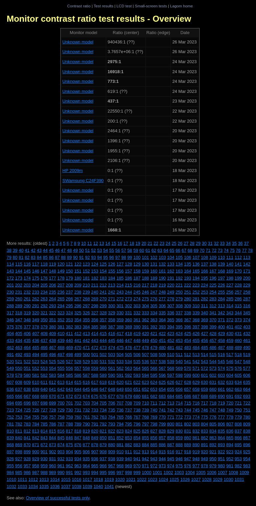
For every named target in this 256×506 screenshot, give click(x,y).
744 (187, 409)
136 (196, 264)
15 (113, 243)
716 (196, 402)
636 (10, 389)
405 (18, 333)
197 (221, 278)
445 (111, 340)
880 (111, 444)
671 (61, 396)
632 (221, 382)
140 (230, 264)
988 (44, 472)
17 (125, 243)
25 (174, 243)
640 (44, 389)
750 (238, 409)
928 (27, 458)
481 (170, 347)
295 (69, 305)
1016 (76, 479)
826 (145, 431)
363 (154, 319)
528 (78, 361)
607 (10, 382)
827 (154, 431)
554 (52, 368)
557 (78, 368)
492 (18, 354)
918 (187, 451)
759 (69, 416)
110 (221, 257)
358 (111, 319)
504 (120, 354)
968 (120, 465)
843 (44, 437)
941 (137, 458)
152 (86, 271)
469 (69, 347)
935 (86, 458)
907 (94, 451)
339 (196, 312)
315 (238, 305)
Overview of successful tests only (58, 497)
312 (213, 305)
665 (10, 396)
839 (10, 437)
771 (170, 416)
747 (213, 409)
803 (196, 424)
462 (10, 347)
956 (18, 465)
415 (103, 333)
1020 (120, 479)
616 (86, 382)
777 (221, 416)
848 (86, 437)
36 (240, 243)
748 (221, 409)
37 (246, 243)
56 (117, 250)
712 (162, 402)
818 (78, 431)
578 (10, 375)
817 (69, 431)
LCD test (124, 6)
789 (78, 424)
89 (69, 257)
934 (78, 458)
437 (44, 340)
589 (103, 375)
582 (44, 375)
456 (204, 340)
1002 (168, 472)
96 (111, 257)
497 (61, 354)
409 (52, 333)
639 (35, 389)
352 (61, 319)
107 (196, 257)
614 (69, 382)
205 (44, 285)
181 (86, 278)
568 (170, 368)
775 (204, 416)
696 (27, 402)
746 (204, 409)
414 (94, 333)
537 (154, 361)
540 (179, 361)
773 (187, 416)
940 (128, 458)
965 (94, 465)
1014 (55, 479)
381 (61, 326)
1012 (33, 479)
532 (111, 361)
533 (120, 361)
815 (52, 431)
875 (69, 444)
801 (179, 424)
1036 (55, 486)
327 (94, 312)
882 (128, 444)
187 (137, 278)
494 (35, 354)
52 (93, 250)
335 (162, 312)
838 (246, 431)
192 (179, 278)
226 (221, 285)
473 (103, 347)
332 (137, 312)
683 (162, 396)
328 (103, 312)
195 (204, 278)
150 (69, 271)
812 (27, 431)
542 (196, 361)
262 (35, 298)
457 (213, 340)
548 (246, 361)
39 (15, 250)
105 (179, 257)
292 (44, 305)
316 (246, 305)
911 (128, 451)
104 (170, 257)
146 (35, 271)
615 (78, 382)
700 (61, 402)
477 (137, 347)
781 (10, 424)
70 (202, 250)
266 (69, 298)
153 (94, 271)
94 (99, 257)
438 (52, 340)
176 (44, 278)
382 (69, 326)
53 (99, 250)
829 (170, 431)
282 (204, 298)
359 (120, 319)
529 (86, 361)
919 (196, 451)
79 (9, 257)
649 (120, 389)
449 (145, 340)
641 (52, 389)
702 (78, 402)
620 (120, 382)
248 (162, 292)
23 (162, 243)
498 (69, 354)
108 (204, 257)
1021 (131, 479)
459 (230, 340)
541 (187, 361)
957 (27, 465)
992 (78, 472)
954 (246, 458)
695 (18, 402)
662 (230, 389)
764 (111, 416)
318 (18, 312)
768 (145, 416)
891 (204, 444)
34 (228, 243)
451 (162, 340)
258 (246, 292)
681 (145, 396)
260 (18, 298)
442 (86, 340)
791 (94, 424)
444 (103, 340)
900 (35, 451)
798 (154, 424)
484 (196, 347)
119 (52, 264)
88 (63, 257)
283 (213, 298)
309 (187, 305)
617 (94, 382)
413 (86, 333)
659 (204, 389)
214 (120, 285)
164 (187, 271)
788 (69, 424)
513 (196, 354)
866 (238, 437)
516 (221, 354)
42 (33, 250)
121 (69, 264)
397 (196, 326)
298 (94, 305)
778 (230, 416)
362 (145, 319)
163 (179, 271)
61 (147, 250)
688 (204, 396)
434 (18, 340)
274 (137, 298)
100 (137, 257)
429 (221, 333)
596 (162, 375)
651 (137, 389)
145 (27, 271)
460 (238, 340)
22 (156, 243)
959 (44, 465)
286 (238, 298)
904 (69, 451)
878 (94, 444)
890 (196, 444)
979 (213, 465)
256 (230, 292)
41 (27, 250)
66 (178, 250)
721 (238, 402)
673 (78, 396)
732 (86, 409)
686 (187, 396)
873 (52, 444)
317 (10, 312)
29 (198, 243)
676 (103, 396)
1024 (163, 479)
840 (18, 437)
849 (94, 437)
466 (44, 347)
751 (246, 409)
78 (250, 250)
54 (105, 250)
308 (179, 305)
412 (78, 333)
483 (187, 347)
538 (162, 361)
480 (162, 347)
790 (86, 424)
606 (246, 375)
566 (154, 368)
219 (162, 285)
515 (213, 354)
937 (103, 458)
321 (44, 312)
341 (213, 312)
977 (196, 465)
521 (18, 361)
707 (120, 402)
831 (187, 431)
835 (221, 431)
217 (145, 285)
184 (111, 278)
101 (145, 257)
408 (44, 333)
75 (232, 250)
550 (18, 368)
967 (111, 465)
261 (27, 298)
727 (44, 409)
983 (246, 465)
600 (196, 375)
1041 (109, 486)
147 (44, 271)
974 (170, 465)
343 (230, 312)
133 (170, 264)
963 (78, 465)
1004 (190, 472)
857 (162, 437)
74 (226, 250)
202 (18, 285)
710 (145, 402)
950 (213, 458)
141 (238, 264)
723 (10, 409)
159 (145, 271)
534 (128, 361)
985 (18, 472)
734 (103, 409)
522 (27, 361)
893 (221, 444)
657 (187, 389)
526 (61, 361)
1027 (196, 479)
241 (103, 292)
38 (9, 250)
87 (57, 257)
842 (35, 437)
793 (111, 424)
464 (27, 347)
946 (179, 458)
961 (61, 465)
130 (145, 264)
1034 (33, 486)
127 (120, 264)
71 (208, 250)
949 (204, 458)
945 (170, 458)
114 (10, 264)
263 (44, 298)
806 (221, 424)
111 (230, 257)
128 (128, 264)
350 (44, 319)
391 (145, 326)
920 (204, 451)
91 (81, 257)
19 (137, 243)
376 (18, 326)
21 (149, 243)
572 (204, 368)
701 (69, 402)
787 (61, 424)
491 (10, 354)
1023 (152, 479)
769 (154, 416)
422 (162, 333)
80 (15, 257)
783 (27, 424)
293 (52, 305)
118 (44, 264)
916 (170, 451)
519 (246, 354)
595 (154, 375)
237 (69, 292)
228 (238, 285)
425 (187, 333)
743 (179, 409)
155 (111, 271)
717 (204, 402)
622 (137, 382)
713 (170, 402)
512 (187, 354)
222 (187, 285)
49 (75, 250)
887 (170, 444)
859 (179, 437)
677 (111, 396)
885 (154, 444)
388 (120, 326)
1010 (11, 479)
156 (120, 271)
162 (170, 271)
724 (18, 409)
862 (204, 437)
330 (120, 312)
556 (69, 368)
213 (111, 285)
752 (10, 416)
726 (35, 409)
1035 (44, 486)
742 (170, 409)
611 (44, 382)
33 (222, 243)
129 (137, 264)
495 (44, 354)
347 (18, 319)
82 (27, 257)
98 (123, 257)
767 (137, 416)
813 (35, 431)
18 (131, 243)
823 (120, 431)
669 (44, 396)
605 (238, 375)
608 (18, 382)
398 (204, 326)
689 (213, 396)
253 (204, 292)
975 (179, 465)
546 (230, 361)
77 (244, 250)
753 (18, 416)
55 (111, 250)
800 (170, 424)
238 (78, 292)
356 (94, 319)
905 (78, 451)
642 (61, 389)
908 (103, 451)
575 (230, 368)
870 (27, 444)
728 (52, 409)
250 (179, 292)
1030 (228, 479)
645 (86, 389)
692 (238, 396)
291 (35, 305)
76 (238, 250)
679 (128, 396)
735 (111, 409)
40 (21, 250)
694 (10, 402)
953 (238, 458)
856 (154, 437)
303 (137, 305)
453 (179, 340)
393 (162, 326)
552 (35, 368)
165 (196, 271)
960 (52, 465)
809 (246, 424)
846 (69, 437)
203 (27, 285)
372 (230, 319)
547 (238, 361)
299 (103, 305)
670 (52, 396)
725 (27, 409)
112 (238, 257)
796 (137, 424)
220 (170, 285)
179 (69, 278)
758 (61, 416)
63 (159, 250)
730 (69, 409)
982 (238, 465)
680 (137, 396)
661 (221, 389)
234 (44, 292)
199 (238, 278)
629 (196, 382)
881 (120, 444)
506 (137, 354)
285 (230, 298)
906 (86, 451)
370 (213, 319)
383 (78, 326)
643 (69, 389)
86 (51, 257)
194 (196, 278)
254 (213, 292)
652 (145, 389)
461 (246, 340)
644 (78, 389)
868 (10, 444)
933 (69, 458)
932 (61, 458)
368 (196, 319)
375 (10, 326)
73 (220, 250)
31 (210, 243)
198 (230, 278)
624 (154, 382)
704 (94, 402)
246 (145, 292)
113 (246, 257)
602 (213, 375)
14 (107, 243)
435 (27, 340)
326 (86, 312)
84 (39, 257)
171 (246, 271)
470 (78, 347)
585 (69, 375)
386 (103, 326)
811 (18, 431)
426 (196, 333)
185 (120, 278)
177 (52, 278)
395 (179, 326)
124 (94, 264)
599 (187, 375)
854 (137, 437)
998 (128, 472)
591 (120, 375)
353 (69, 319)
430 (230, 333)
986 (27, 472)
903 (61, 451)
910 (120, 451)
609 (27, 382)
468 (61, 347)
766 (128, 416)
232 (27, 292)
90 (75, 257)
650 (128, 389)
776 (213, 416)
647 (103, 389)
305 (154, 305)
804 (204, 424)
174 (27, 278)
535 (137, 361)
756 (44, 416)
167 (213, 271)
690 (221, 396)
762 (94, 416)
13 (101, 243)
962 (69, 465)
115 (18, 264)
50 (81, 250)
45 (51, 250)
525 (52, 361)
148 (52, 271)
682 (154, 396)
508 (154, 354)
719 (221, 402)
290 (27, 305)
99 (129, 257)
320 (35, 312)
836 (230, 431)
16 (119, 243)
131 (154, 264)
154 (103, 271)
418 (128, 333)
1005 (201, 472)
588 (94, 375)
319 (27, 312)
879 (103, 444)
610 (35, 382)
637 (18, 389)
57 (123, 250)
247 (154, 292)
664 (246, 389)
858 (170, 437)
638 (27, 389)
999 (137, 472)
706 (111, 402)
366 (179, 319)
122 (78, 264)
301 (120, 305)
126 (111, 264)
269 (94, 298)
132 (162, 264)
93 (93, 257)
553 (44, 368)
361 (137, 319)
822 (111, 431)
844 (52, 437)
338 (187, 312)
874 (61, 444)
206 (52, 285)
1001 (157, 472)
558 (86, 368)
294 (61, 305)
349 (35, 319)
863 (213, 437)
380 (52, 326)
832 (196, 431)
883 (137, 444)
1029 (217, 479)
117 (35, 264)
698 (44, 402)
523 (35, 361)
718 (213, 402)
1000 (146, 472)
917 (179, 451)
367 (187, 319)
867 (246, 437)
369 (204, 319)
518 (238, 354)
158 (137, 271)
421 (154, 333)
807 (230, 424)
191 (170, 278)
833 (204, 431)
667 (27, 396)
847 (78, 437)
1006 (212, 472)
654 (162, 389)
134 (179, 264)
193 (187, 278)
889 (187, 444)
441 (78, 340)
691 (230, 396)
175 (35, 278)
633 (230, 382)
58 (129, 250)
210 (86, 285)
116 (27, 264)
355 (86, 319)
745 (196, 409)
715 (187, 402)
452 (170, 340)
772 (179, 416)
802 (187, 424)
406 (27, 333)
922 (221, 451)
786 (52, 424)
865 (230, 437)
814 (44, 431)
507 (145, 354)
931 (52, 458)
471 (86, 347)
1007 (222, 472)
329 (111, 312)
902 (52, 451)
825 (137, 431)
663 (238, 389)
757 (52, 416)
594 (145, 375)
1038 (76, 486)
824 (128, 431)
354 (78, 319)
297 (86, 305)
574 (221, 368)
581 (35, 375)
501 (94, 354)
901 (44, 451)
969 (128, 465)
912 (137, 451)
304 (145, 305)
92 (87, 257)
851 (111, 437)
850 (103, 437)
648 (111, 389)
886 (162, 444)
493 (27, 354)
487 (221, 347)
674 (86, 396)
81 (21, 257)
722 (246, 402)
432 (246, 333)
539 (170, 361)
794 (120, 424)
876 (78, 444)
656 (179, 389)
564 (137, 368)
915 (162, 451)
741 (162, 409)
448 (137, 340)
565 (145, 368)
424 (179, 333)
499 (78, 354)
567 (162, 368)
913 (145, 451)
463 (18, 347)
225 (213, 285)
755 (35, 416)
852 (120, 437)
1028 (207, 479)
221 (179, 285)
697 (35, 402)
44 (45, 250)
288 (10, 305)
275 (145, 298)
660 (213, 389)
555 (61, 368)
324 (69, 312)
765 (120, 416)
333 (145, 312)
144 (18, 271)
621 (128, 382)
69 (196, 250)
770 (162, 416)
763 (103, 416)
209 (78, 285)
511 (179, 354)
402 (238, 326)
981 (230, 465)
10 (83, 243)
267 (78, 298)
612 (52, 382)
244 (128, 292)
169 (230, 271)
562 (120, 368)
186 (128, 278)
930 (44, 458)
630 (204, 382)
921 (213, 451)
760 (78, 416)
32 (216, 243)
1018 (98, 479)
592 (128, 375)
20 (143, 243)
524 (44, 361)
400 (221, 326)
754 (27, 416)
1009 (244, 472)
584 (61, 375)
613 (61, 382)
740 (154, 409)
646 (94, 389)
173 (18, 278)
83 (33, 257)
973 (162, 465)
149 (61, 271)
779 (238, 416)
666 (18, 396)
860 (187, 437)
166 (204, 271)
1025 (174, 479)
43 (39, 250)
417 (120, 333)
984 (10, 472)
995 (103, 472)
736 (120, 409)
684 (170, 396)
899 (27, 451)
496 (52, 354)
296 (78, 305)
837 (238, 431)
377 (27, 326)
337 (179, 312)
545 (221, 361)
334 (154, 312)
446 (120, 340)
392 (154, 326)
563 (128, 368)
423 (170, 333)
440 (69, 340)
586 (78, 375)
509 (162, 354)
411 (69, 333)
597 (170, 375)
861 (196, 437)
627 (179, 382)
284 (221, 298)
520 (10, 361)
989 (52, 472)
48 (69, 250)
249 (170, 292)
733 (94, 409)
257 (238, 292)
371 (221, 319)
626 (170, 382)
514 (204, 354)
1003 (179, 472)
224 (204, 285)
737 (128, 409)
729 (61, 409)
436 (35, 340)
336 (170, 312)
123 (86, 264)
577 (246, 368)
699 (52, 402)
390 (137, 326)
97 (117, 257)
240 (94, 292)
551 (27, 368)
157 (128, 271)
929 (35, 458)
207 (61, 285)
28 (192, 243)
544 (213, 361)
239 (86, 292)
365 (170, 319)
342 (221, 312)
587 (86, 375)
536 (145, 361)
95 (105, 257)
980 (221, 465)
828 (162, 431)
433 (10, 340)
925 (246, 451)
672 (69, 396)
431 (238, 333)
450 (154, 340)
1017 (87, 479)
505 (128, 354)
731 (78, 409)
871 (35, 444)
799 (162, 424)
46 (57, 250)
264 (52, 298)
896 (246, 444)
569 (179, 368)
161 (162, 271)
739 (145, 409)
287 (246, 298)
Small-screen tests (151, 6)
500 (86, 354)
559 (94, 368)
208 (69, 285)
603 (221, 375)
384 (86, 326)
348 (27, 319)
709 (137, 402)
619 (111, 382)
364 (162, 319)
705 (103, 402)
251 (187, 292)
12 (95, 243)
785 (44, 424)
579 (18, 375)
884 (145, 444)
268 (86, 298)
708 (128, 402)
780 (246, 416)
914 (154, 451)
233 (35, 292)
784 (35, 424)
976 (187, 465)
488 (230, 347)
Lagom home (181, 6)
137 (204, 264)
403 (246, 326)
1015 (66, 479)
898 (18, 451)
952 (230, 458)
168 (221, 271)
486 (213, 347)
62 (153, 250)
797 (145, 424)
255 (221, 292)
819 (86, 431)
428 (213, 333)
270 (103, 298)
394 (170, 326)
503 (111, 354)
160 (154, 271)
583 (52, 375)
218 (154, 285)
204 (35, 285)
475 (120, 347)
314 (230, 305)
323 (61, 312)
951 (221, 458)
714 (179, 402)
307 (170, 305)
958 (35, 465)
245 (137, 292)
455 (196, 340)
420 (145, 333)
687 (196, 396)
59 (135, 250)
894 (230, 444)
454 (187, 340)
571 (196, 368)
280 (187, 298)
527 (69, 361)
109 (213, 257)
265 (61, 298)
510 (170, 354)
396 (187, 326)
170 (238, 271)
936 (94, 458)
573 (213, 368)
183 (103, 278)
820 (94, 431)
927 (18, 458)
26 (180, 243)
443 (94, 340)
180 (78, 278)
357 (103, 319)
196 (213, 278)
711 (154, 402)
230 (10, 292)
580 (27, 375)
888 (179, 444)
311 (204, 305)
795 (128, 424)
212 (103, 285)
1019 (109, 479)
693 (246, 396)
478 (145, 347)
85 (45, 257)
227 (230, 285)
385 (94, 326)
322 (52, 312)
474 (111, 347)
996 (111, 472)
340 (204, 312)
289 (18, 305)
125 (103, 264)
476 (128, 347)
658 (196, 389)
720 (230, 402)
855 (145, 437)
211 (94, 285)
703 (86, 402)
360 (128, 319)
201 (10, 285)
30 (204, 243)
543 (204, 361)
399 (213, 326)
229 (246, 285)
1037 (66, 486)
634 (238, 382)
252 (196, 292)
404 (10, 333)
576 (238, 368)
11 (89, 243)
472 (94, 347)
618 (103, 382)
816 (61, 431)
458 (221, 340)
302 (128, 305)
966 (103, 465)
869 (18, 444)
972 (154, 465)
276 (154, 298)
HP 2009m (72, 170)
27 (186, 243)
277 (162, 298)
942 (145, 458)
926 (10, 458)
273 (128, 298)
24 (168, 243)
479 (154, 347)
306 (162, 305)
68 (190, 250)
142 (246, 264)
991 (69, 472)
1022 (142, 479)
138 (213, 264)
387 (111, 326)
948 (196, 458)
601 (204, 375)
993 (86, 472)
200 (246, 278)
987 (35, 472)
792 (103, 424)
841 (27, 437)
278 (170, 298)
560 (103, 368)
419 (137, 333)
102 (154, 257)
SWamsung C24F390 (83, 180)
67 (184, 250)
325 (78, 312)
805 (213, 424)
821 (103, 431)
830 (179, 431)
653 (154, 389)
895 (238, 444)
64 (165, 250)
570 (187, 368)
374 (246, 319)
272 (120, 298)
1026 (185, 479)
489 (238, 347)
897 (10, 451)
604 (230, 375)
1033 (22, 486)
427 (204, 333)
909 (111, 451)
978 (204, 465)
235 (52, 292)
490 (246, 347)
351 (52, 319)
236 (61, 292)
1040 (98, 486)
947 (187, 458)
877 (86, 444)
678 (120, 396)
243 (120, 292)
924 (238, 451)
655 (170, 389)
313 (221, 305)
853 (128, 437)
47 (63, 250)
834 (213, 431)
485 (204, 347)
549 (10, 368)
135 (187, 264)
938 (111, 458)
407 (35, 333)
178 (61, 278)
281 (196, 298)
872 (44, 444)
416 (111, 333)
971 (145, 465)
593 (137, 375)
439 (61, 340)
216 (137, 285)
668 (35, 396)
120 (61, 264)
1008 (233, 472)
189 (154, 278)
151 (78, 271)
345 (246, 312)
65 (172, 250)
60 (141, 250)
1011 (22, 479)
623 (145, 382)
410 (61, 333)
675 (94, 396)
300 (111, 305)
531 (103, 361)
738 (137, 409)
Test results (103, 6)
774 (196, 416)
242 (111, 292)
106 (187, 257)
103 (162, 257)
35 (234, 243)
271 (111, 298)
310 (196, 305)
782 (18, 424)
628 (187, 382)
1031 (239, 479)
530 (94, 361)
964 (86, 465)
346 (10, 319)
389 (128, 326)
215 (128, 285)
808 (238, 424)
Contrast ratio (78, 6)
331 (128, 312)
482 (179, 347)
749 (230, 409)
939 (120, 458)
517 (230, 354)
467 (52, 347)
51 (87, 250)
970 (137, 465)
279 (179, 298)
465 (35, 347)
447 (128, 340)
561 (111, 368)
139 (221, 264)
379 (44, 326)
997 (120, 472)
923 (230, 451)
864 (221, 437)
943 (154, 458)
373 (238, 319)
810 (10, 431)
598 (179, 375)
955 (10, 465)
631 (213, 382)
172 (10, 278)
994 (94, 472)
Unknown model (77, 41)
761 (86, 416)
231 (18, 292)
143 (10, 271)
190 (162, 278)
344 (238, 312)
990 (61, 472)
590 (111, 375)
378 (35, 326)
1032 (11, 486)
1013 (44, 479)
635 (246, 382)
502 (103, 354)
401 (230, 326)
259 (10, 298)
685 (179, 396)
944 (162, 458)
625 (162, 382)
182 (94, 278)
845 (61, 437)
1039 (87, 486)
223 (196, 285)
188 (145, 278)
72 (214, 250)
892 (213, 444)
